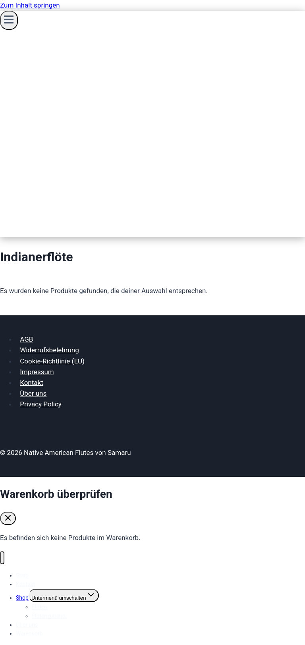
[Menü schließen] (2, 557)
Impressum (37, 372)
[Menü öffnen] (9, 20)
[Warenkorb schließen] (8, 518)
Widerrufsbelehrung (49, 350)
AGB (26, 339)
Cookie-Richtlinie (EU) (52, 361)
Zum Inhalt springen (30, 5)
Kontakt (31, 383)
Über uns (33, 393)
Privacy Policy (41, 404)
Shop (22, 597)
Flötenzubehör (49, 616)
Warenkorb (29, 633)
